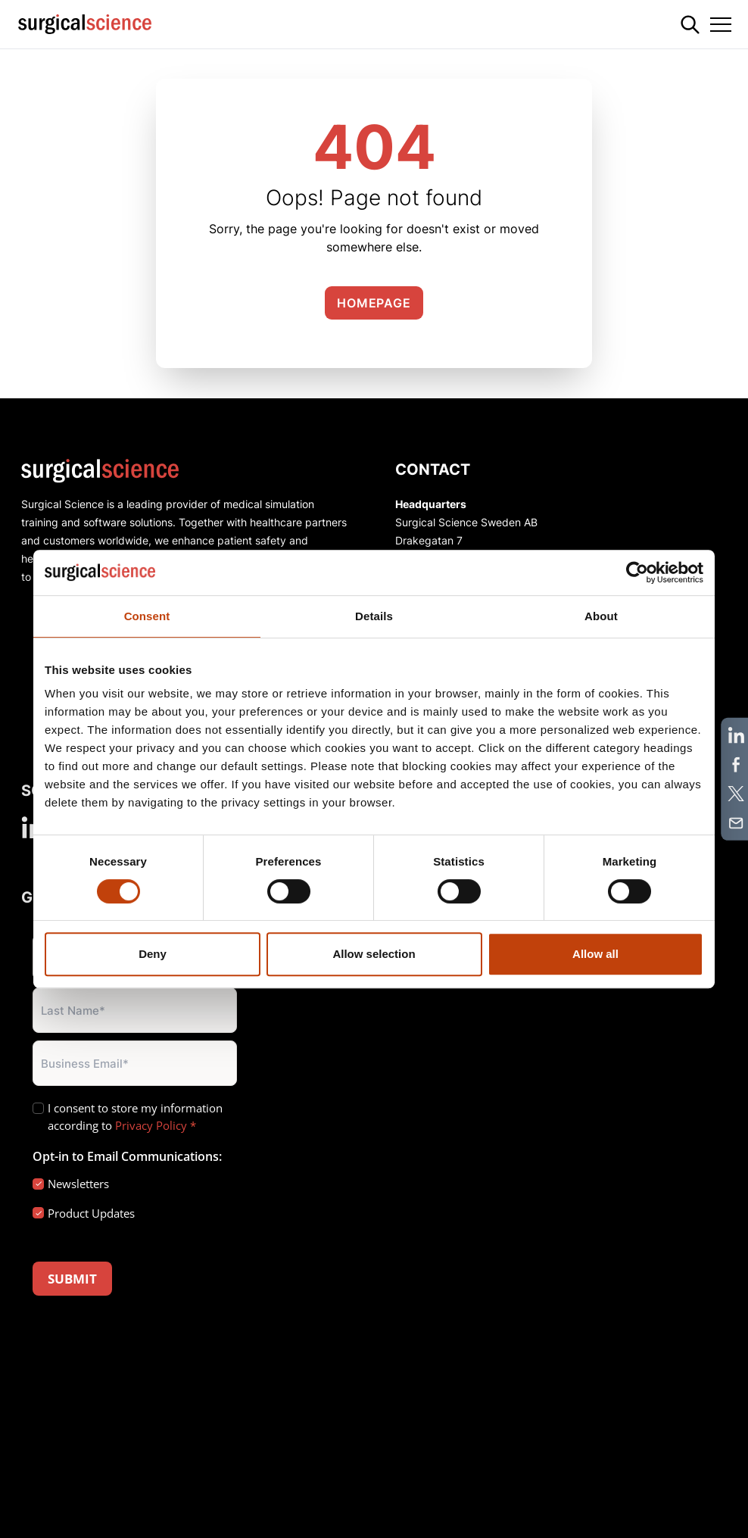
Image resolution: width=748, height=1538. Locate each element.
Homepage (373, 302)
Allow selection (373, 953)
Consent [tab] (147, 616)
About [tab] (601, 616)
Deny (153, 953)
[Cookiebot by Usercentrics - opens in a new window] (637, 572)
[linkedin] (32, 827)
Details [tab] (374, 616)
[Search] (690, 24)
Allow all (595, 953)
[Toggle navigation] (721, 24)
